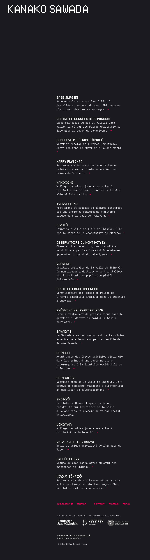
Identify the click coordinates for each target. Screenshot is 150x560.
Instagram (99, 504)
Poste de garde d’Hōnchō (77, 288)
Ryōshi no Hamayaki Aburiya (79, 310)
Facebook (114, 504)
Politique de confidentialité (73, 535)
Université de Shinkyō (75, 441)
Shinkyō (63, 399)
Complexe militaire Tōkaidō (79, 140)
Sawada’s (63, 331)
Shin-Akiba (65, 377)
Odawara (63, 263)
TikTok (126, 504)
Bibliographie (65, 504)
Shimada (63, 352)
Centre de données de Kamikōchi (83, 118)
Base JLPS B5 (67, 97)
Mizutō (62, 225)
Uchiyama (64, 424)
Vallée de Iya (67, 459)
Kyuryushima (67, 203)
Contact (81, 504)
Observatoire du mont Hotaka (81, 242)
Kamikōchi (64, 182)
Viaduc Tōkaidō (69, 476)
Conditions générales (69, 538)
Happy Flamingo (69, 161)
